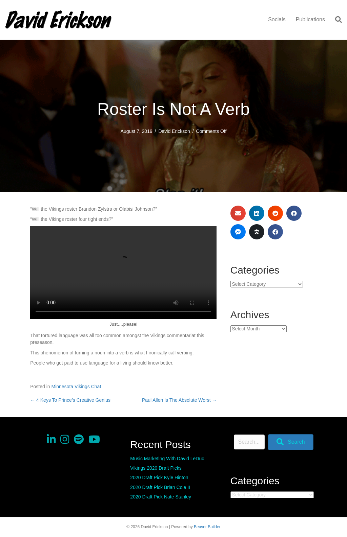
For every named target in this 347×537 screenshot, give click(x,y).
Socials (277, 19)
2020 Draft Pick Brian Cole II (160, 487)
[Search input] (249, 442)
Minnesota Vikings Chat (76, 386)
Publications (310, 19)
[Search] (336, 19)
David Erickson (174, 131)
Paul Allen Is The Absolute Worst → (179, 400)
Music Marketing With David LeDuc (167, 458)
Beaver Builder (207, 526)
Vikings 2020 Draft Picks (155, 468)
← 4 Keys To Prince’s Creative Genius (70, 400)
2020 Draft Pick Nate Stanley (160, 496)
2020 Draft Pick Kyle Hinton (159, 477)
